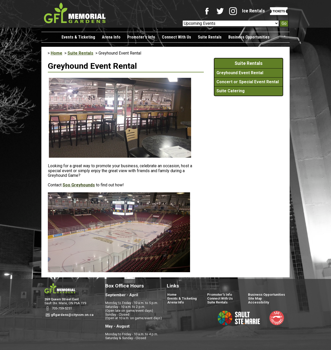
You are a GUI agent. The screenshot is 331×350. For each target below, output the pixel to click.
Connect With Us (176, 37)
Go (284, 23)
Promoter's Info (141, 37)
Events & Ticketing (78, 37)
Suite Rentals (210, 37)
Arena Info (111, 37)
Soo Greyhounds (79, 184)
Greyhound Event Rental (239, 72)
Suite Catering (230, 90)
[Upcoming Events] (231, 23)
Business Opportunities (249, 37)
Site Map (255, 298)
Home (56, 53)
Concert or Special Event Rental (247, 81)
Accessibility (258, 302)
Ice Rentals (253, 11)
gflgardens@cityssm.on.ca (72, 314)
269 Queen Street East (61, 299)
